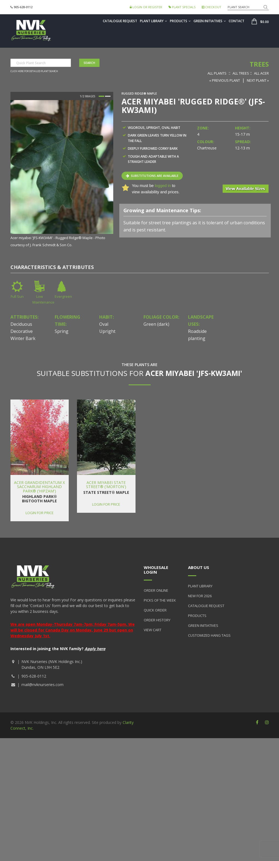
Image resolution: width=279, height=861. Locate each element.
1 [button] (101, 96)
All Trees (241, 73)
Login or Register (146, 7)
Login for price (40, 512)
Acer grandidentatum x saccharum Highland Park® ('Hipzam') (39, 487)
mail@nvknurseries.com (42, 684)
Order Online (156, 590)
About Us (198, 567)
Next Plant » (258, 80)
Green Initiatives (210, 21)
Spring (61, 331)
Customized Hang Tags (209, 635)
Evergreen (63, 296)
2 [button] (108, 96)
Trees (259, 64)
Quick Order (155, 610)
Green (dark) (156, 324)
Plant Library (153, 21)
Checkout (211, 7)
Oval (103, 324)
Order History (157, 620)
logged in (163, 185)
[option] (61, 174)
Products (180, 21)
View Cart (152, 629)
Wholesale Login (156, 570)
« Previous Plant (224, 80)
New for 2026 (200, 595)
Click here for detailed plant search (34, 71)
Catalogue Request (120, 21)
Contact (236, 21)
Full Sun (17, 296)
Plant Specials (181, 7)
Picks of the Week (160, 600)
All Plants (217, 73)
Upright (107, 331)
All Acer (261, 73)
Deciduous (21, 324)
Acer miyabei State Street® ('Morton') (106, 484)
